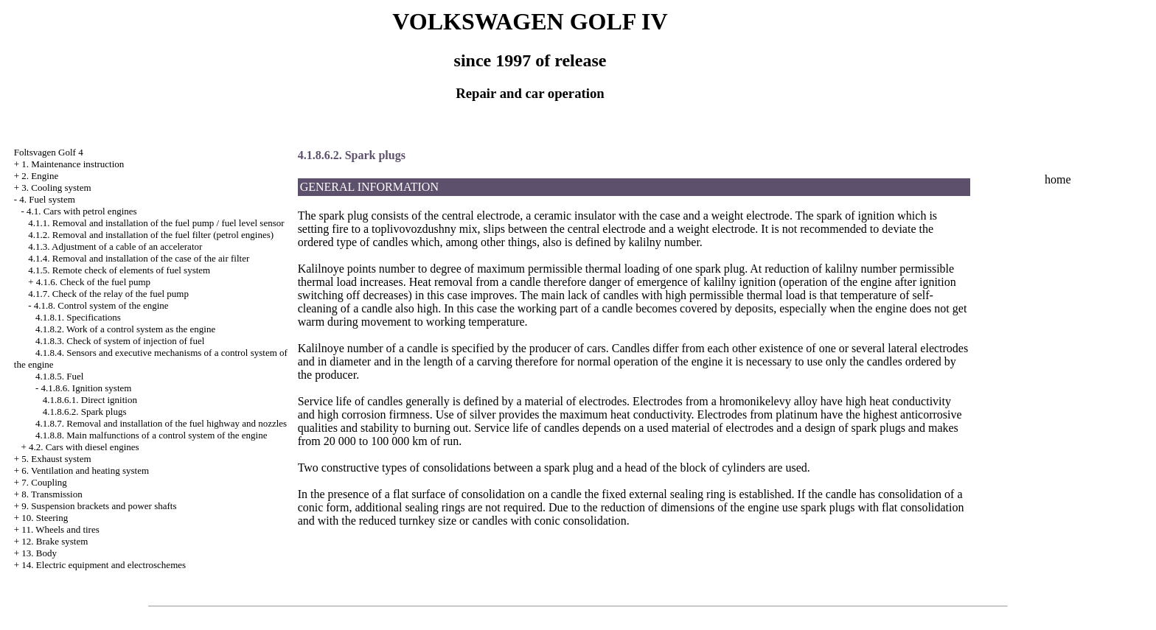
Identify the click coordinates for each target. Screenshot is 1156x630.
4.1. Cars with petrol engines (81, 211)
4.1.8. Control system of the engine (101, 305)
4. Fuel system (46, 199)
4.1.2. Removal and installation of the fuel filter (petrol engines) (151, 234)
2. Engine (39, 175)
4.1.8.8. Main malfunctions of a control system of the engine (151, 435)
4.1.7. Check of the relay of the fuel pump (108, 293)
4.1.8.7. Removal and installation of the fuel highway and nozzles (161, 423)
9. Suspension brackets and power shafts (98, 505)
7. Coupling (43, 482)
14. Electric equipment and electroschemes (103, 564)
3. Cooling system (56, 187)
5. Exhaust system (56, 458)
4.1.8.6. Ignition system (86, 387)
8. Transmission (51, 494)
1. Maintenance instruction (72, 163)
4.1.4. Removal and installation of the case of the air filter (138, 258)
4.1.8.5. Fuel (59, 376)
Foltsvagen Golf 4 (48, 152)
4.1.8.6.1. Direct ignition (90, 399)
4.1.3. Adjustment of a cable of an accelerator (115, 246)
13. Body (39, 553)
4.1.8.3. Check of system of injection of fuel (119, 340)
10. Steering (44, 517)
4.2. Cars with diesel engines (84, 446)
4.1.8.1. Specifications (78, 317)
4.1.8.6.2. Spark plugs (85, 411)
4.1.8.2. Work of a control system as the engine (125, 329)
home (1058, 179)
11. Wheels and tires (60, 529)
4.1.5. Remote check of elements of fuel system (119, 270)
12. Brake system (54, 541)
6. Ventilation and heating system (85, 470)
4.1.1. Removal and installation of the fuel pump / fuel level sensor (156, 222)
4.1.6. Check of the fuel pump (93, 281)
